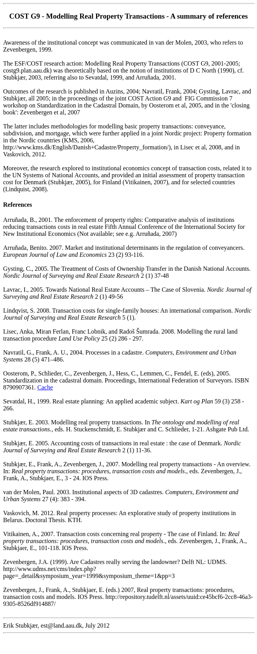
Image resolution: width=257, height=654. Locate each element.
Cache (45, 387)
